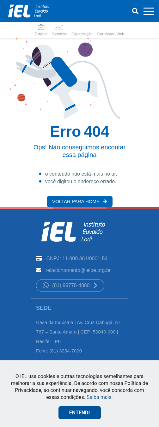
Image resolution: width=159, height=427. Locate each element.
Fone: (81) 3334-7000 (59, 350)
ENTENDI (79, 413)
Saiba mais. (100, 397)
